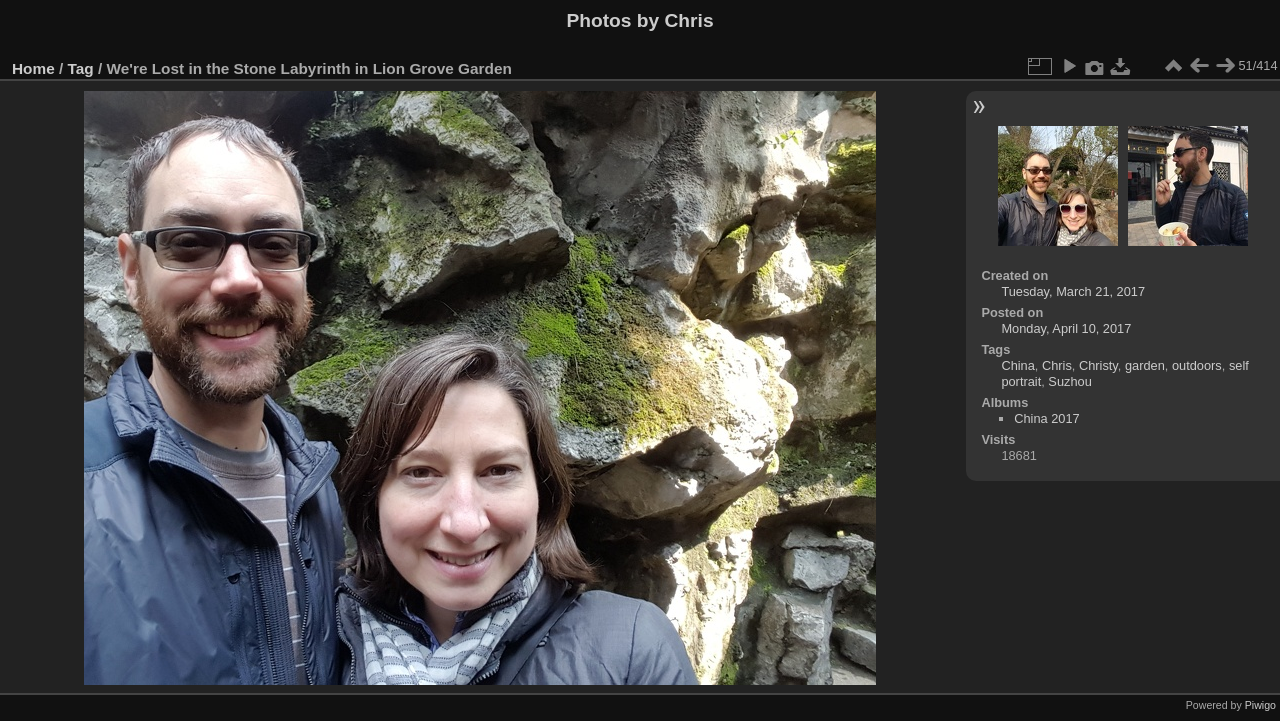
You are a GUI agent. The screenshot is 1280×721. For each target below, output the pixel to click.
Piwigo (1260, 705)
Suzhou (1069, 381)
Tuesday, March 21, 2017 (1073, 291)
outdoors (1197, 365)
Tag (81, 68)
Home (33, 68)
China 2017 (1046, 418)
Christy (1098, 365)
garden (1145, 365)
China (1017, 365)
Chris (1057, 365)
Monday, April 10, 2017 (1066, 328)
